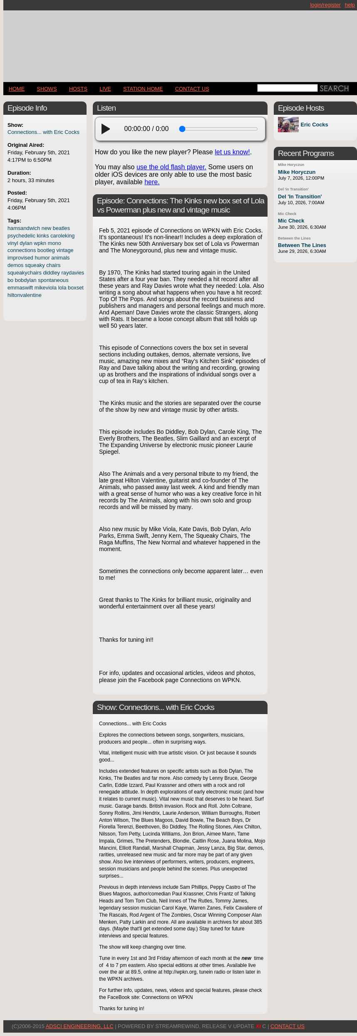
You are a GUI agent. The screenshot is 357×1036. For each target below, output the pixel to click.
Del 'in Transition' (293, 189)
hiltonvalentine (24, 295)
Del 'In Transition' (300, 196)
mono (54, 243)
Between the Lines (294, 238)
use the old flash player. (171, 167)
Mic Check (287, 214)
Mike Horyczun (291, 165)
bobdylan (26, 280)
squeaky (35, 265)
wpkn (40, 243)
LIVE (105, 89)
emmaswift (20, 287)
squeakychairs (24, 273)
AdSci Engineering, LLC (80, 1026)
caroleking (62, 235)
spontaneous (53, 280)
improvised (20, 258)
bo (10, 280)
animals (60, 258)
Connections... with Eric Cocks (43, 132)
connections (21, 250)
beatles (61, 228)
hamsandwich (23, 228)
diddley (51, 273)
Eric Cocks (314, 124)
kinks (43, 235)
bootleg (46, 250)
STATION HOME (143, 89)
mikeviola (46, 287)
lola (62, 287)
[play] (108, 129)
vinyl (12, 243)
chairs (53, 265)
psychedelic (21, 235)
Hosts (78, 89)
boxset (76, 287)
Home (17, 89)
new (46, 228)
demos (15, 265)
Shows (47, 89)
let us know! (232, 152)
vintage (64, 250)
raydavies (73, 273)
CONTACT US (192, 89)
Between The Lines (302, 245)
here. (151, 181)
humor (42, 258)
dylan (26, 243)
